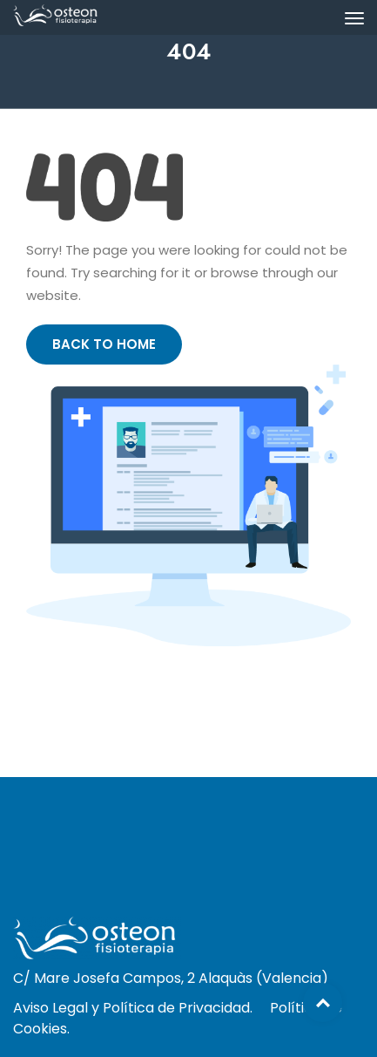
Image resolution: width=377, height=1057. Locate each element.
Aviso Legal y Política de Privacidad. (132, 1008)
